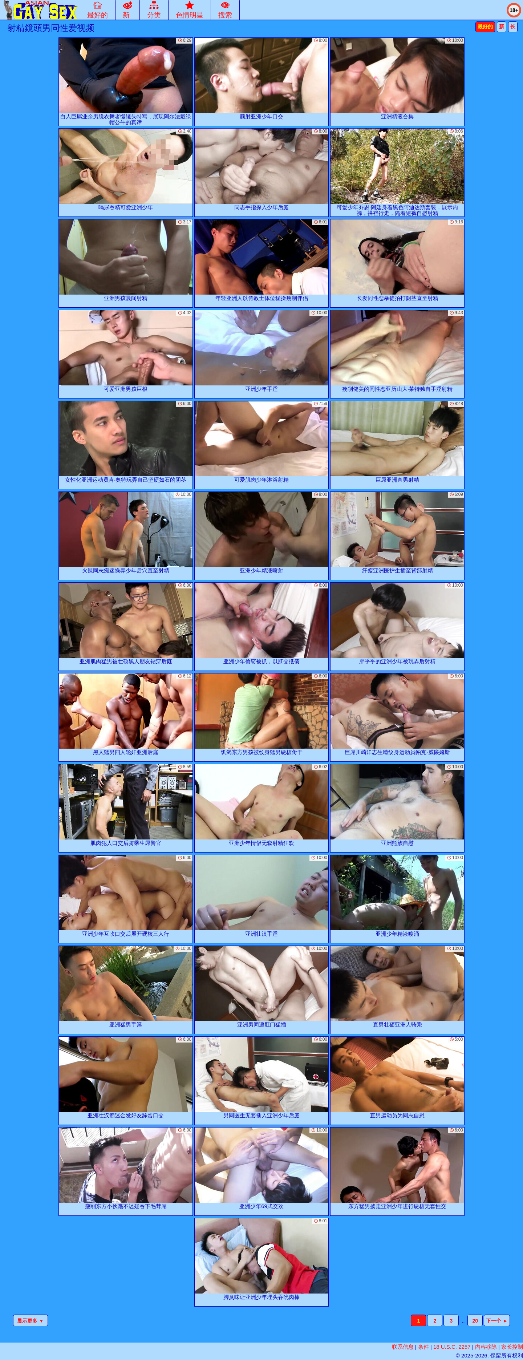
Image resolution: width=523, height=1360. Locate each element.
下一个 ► (497, 1321)
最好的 (485, 26)
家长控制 (512, 1347)
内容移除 (486, 1347)
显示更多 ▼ (30, 1321)
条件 (423, 1347)
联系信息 (403, 1347)
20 (475, 1321)
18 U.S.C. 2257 (452, 1347)
